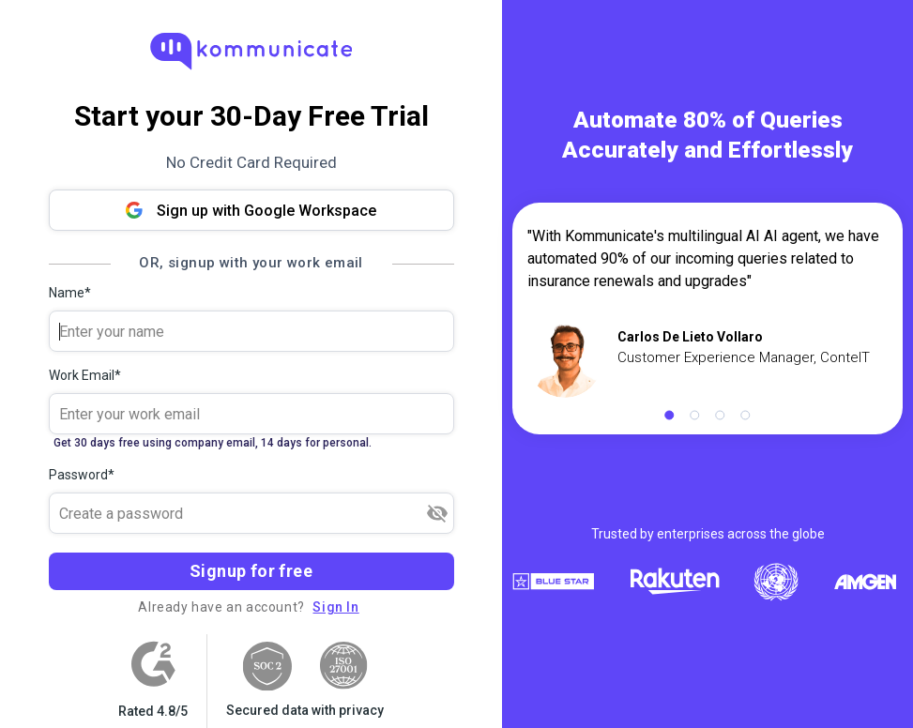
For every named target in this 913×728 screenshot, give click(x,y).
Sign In (335, 606)
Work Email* (85, 375)
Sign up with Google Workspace (251, 211)
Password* (81, 474)
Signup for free (251, 571)
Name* (70, 292)
